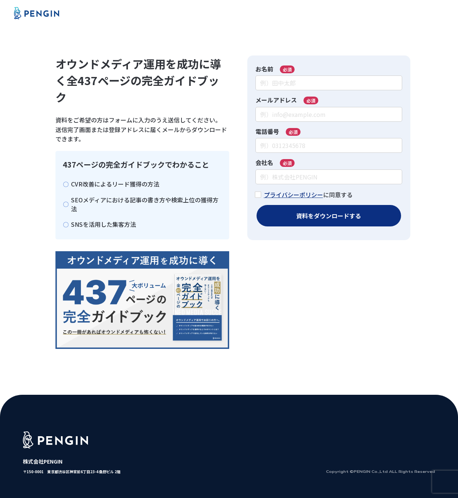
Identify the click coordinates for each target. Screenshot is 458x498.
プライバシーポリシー (293, 194)
